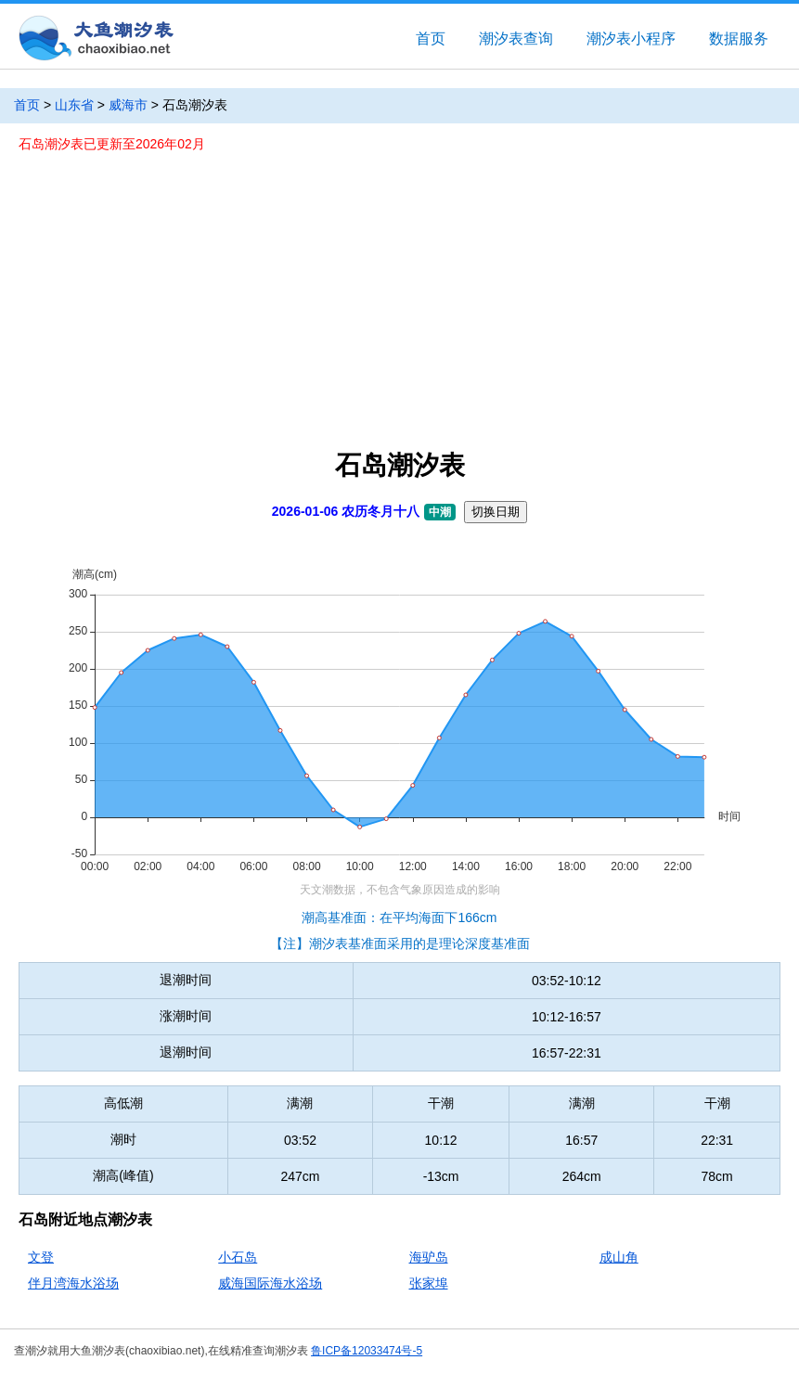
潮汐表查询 (516, 38)
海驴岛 (428, 1257)
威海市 (128, 104)
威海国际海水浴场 (270, 1283)
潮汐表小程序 (631, 38)
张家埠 (428, 1283)
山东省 (74, 104)
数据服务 (738, 38)
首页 (430, 38)
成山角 (618, 1257)
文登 (41, 1257)
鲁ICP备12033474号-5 (366, 1350)
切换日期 (495, 512)
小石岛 (237, 1257)
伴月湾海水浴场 (73, 1283)
